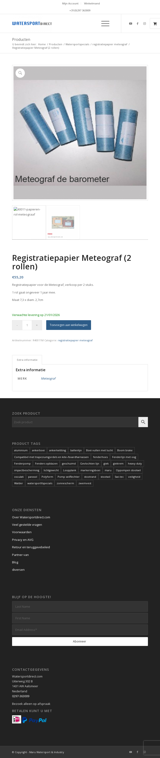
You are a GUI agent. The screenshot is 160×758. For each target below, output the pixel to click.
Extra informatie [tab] (27, 359)
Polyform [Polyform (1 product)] (47, 476)
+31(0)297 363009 (79, 10)
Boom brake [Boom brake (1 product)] (125, 450)
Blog (15, 562)
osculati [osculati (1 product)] (19, 476)
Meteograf (48, 378)
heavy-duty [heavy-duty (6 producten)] (135, 463)
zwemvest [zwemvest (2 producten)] (84, 483)
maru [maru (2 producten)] (108, 470)
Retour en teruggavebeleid (31, 547)
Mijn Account (70, 3)
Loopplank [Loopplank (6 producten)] (69, 470)
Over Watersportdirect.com (31, 517)
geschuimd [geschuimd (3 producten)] (69, 463)
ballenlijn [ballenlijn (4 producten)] (76, 450)
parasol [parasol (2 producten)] (32, 476)
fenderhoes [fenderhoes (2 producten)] (100, 457)
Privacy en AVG (22, 540)
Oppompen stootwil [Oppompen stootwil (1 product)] (128, 470)
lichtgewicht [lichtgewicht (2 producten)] (51, 470)
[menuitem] (70, 3)
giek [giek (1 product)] (106, 463)
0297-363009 (20, 696)
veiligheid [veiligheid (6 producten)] (134, 476)
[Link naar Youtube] (130, 23)
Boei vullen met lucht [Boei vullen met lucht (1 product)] (99, 450)
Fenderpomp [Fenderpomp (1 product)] (22, 463)
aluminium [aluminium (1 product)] (21, 450)
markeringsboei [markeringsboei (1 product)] (90, 470)
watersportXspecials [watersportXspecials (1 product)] (39, 483)
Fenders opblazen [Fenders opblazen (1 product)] (46, 463)
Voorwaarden (22, 532)
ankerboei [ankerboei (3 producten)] (38, 450)
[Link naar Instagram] (144, 23)
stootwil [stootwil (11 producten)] (105, 476)
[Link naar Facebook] (137, 23)
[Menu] (103, 23)
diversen (18, 570)
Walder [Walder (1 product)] (18, 483)
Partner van (20, 555)
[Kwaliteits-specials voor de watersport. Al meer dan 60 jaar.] (66, 23)
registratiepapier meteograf (75, 340)
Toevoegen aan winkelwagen (69, 325)
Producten (21, 39)
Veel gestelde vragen (27, 525)
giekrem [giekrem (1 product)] (118, 463)
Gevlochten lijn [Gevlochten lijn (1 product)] (89, 463)
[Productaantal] (27, 325)
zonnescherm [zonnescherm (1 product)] (65, 483)
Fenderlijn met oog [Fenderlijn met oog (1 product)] (124, 457)
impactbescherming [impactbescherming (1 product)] (26, 470)
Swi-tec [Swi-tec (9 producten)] (119, 476)
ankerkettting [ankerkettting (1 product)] (57, 450)
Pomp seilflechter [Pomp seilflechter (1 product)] (69, 476)
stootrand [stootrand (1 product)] (90, 476)
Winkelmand (92, 3)
